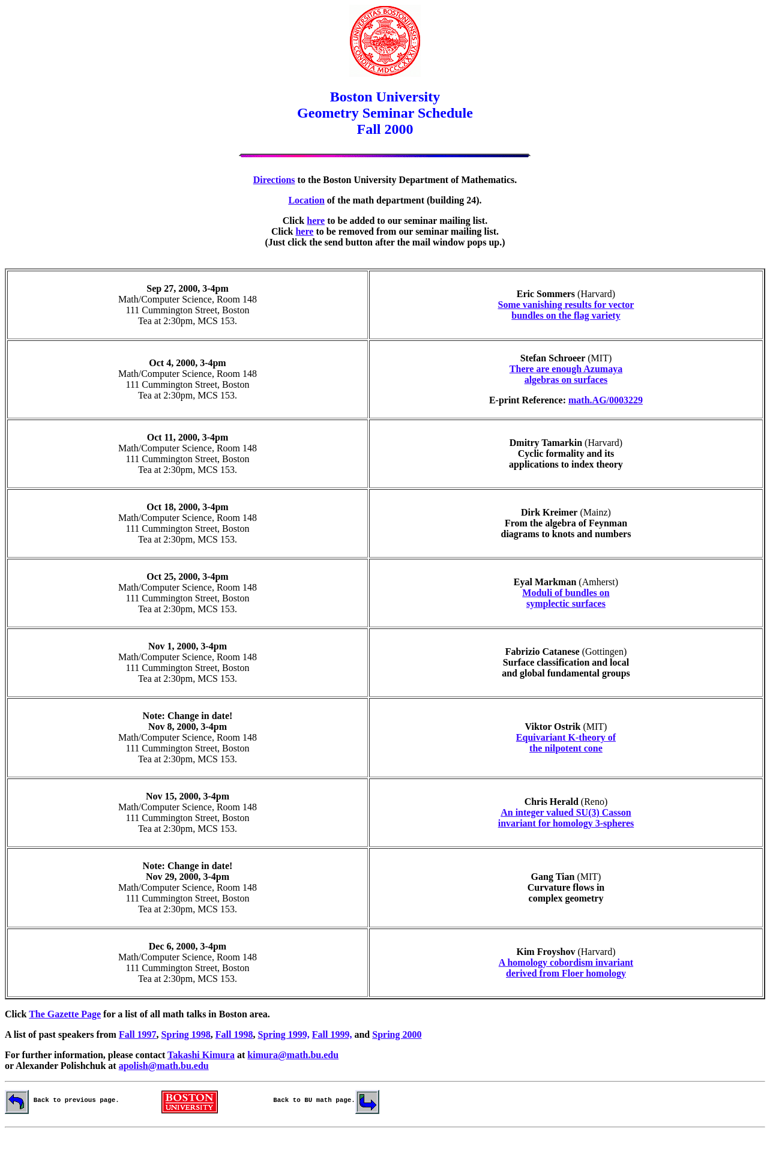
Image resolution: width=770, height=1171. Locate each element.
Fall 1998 (234, 1034)
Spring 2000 (396, 1034)
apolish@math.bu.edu (164, 1066)
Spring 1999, (284, 1034)
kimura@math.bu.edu (292, 1055)
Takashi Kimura (201, 1055)
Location (306, 200)
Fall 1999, (332, 1034)
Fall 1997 (138, 1034)
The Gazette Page (65, 1014)
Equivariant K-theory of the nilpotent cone (566, 742)
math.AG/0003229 (605, 400)
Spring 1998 (186, 1034)
